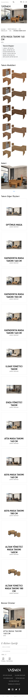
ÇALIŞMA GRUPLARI (20, 675)
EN (23, 2)
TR (21, 2)
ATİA (10, 30)
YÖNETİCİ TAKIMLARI (12, 29)
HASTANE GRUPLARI (14, 681)
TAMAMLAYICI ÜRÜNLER (14, 684)
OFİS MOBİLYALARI (8, 678)
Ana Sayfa (3, 29)
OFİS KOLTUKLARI (7, 675)
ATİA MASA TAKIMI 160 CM (19, 30)
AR (26, 2)
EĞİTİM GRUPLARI (20, 678)
